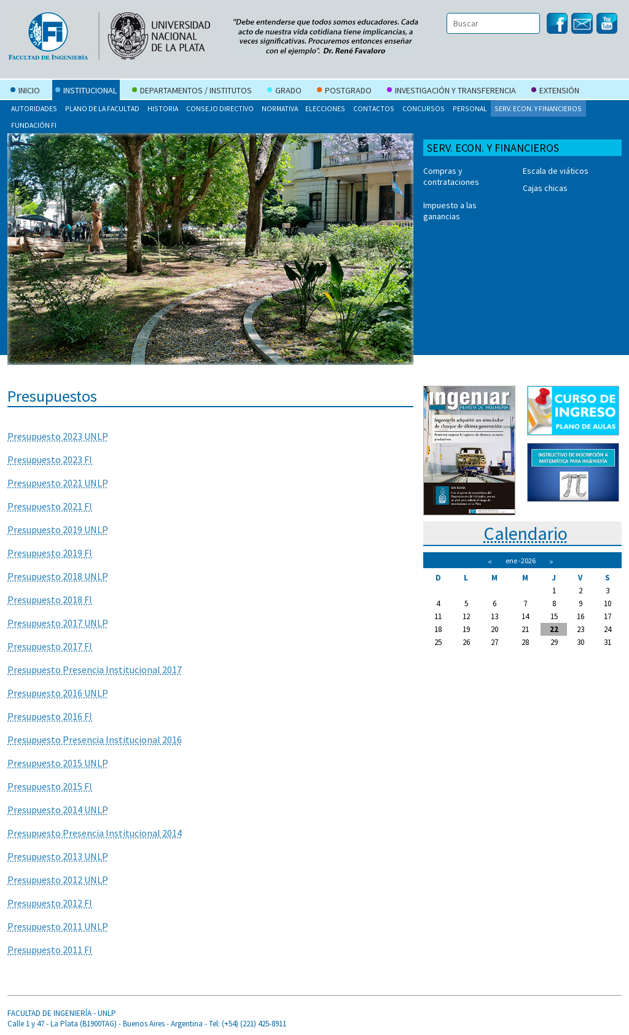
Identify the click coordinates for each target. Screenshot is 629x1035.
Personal (470, 108)
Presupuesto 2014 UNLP (57, 809)
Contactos (373, 108)
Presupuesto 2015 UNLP (57, 763)
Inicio (25, 91)
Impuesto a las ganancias (450, 211)
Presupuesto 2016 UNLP (57, 693)
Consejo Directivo (220, 108)
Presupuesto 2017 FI (49, 646)
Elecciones (325, 108)
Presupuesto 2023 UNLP (57, 436)
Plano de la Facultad (102, 108)
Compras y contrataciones (451, 176)
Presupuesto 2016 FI (49, 716)
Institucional (86, 91)
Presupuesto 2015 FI (49, 786)
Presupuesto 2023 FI (49, 459)
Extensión (555, 91)
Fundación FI (34, 125)
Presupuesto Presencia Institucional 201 (92, 669)
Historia (162, 108)
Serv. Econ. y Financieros (538, 108)
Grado (284, 91)
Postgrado (344, 91)
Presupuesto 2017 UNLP (57, 623)
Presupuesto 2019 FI (49, 553)
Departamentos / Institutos (192, 91)
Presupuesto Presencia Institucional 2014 (94, 833)
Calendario (525, 533)
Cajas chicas (545, 187)
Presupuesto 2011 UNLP (57, 926)
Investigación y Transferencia (451, 91)
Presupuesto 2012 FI (49, 903)
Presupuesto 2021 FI (49, 506)
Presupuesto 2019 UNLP (57, 529)
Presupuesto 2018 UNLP (57, 576)
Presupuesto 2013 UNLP (57, 856)
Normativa (280, 108)
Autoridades (34, 108)
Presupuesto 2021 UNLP (57, 483)
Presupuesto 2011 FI (49, 949)
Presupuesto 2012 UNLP (57, 879)
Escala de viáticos (555, 170)
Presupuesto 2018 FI (49, 599)
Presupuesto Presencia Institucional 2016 (94, 739)
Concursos (423, 108)
